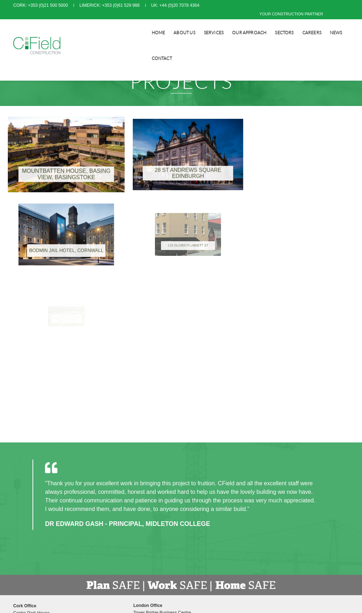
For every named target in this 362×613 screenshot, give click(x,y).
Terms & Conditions (204, 456)
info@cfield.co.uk (124, 492)
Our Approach (227, 23)
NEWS (313, 23)
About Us (161, 23)
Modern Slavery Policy (207, 470)
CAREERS (289, 23)
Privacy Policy (199, 463)
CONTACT (338, 23)
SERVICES (191, 23)
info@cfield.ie (34, 492)
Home (136, 23)
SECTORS (261, 23)
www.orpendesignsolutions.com (251, 531)
